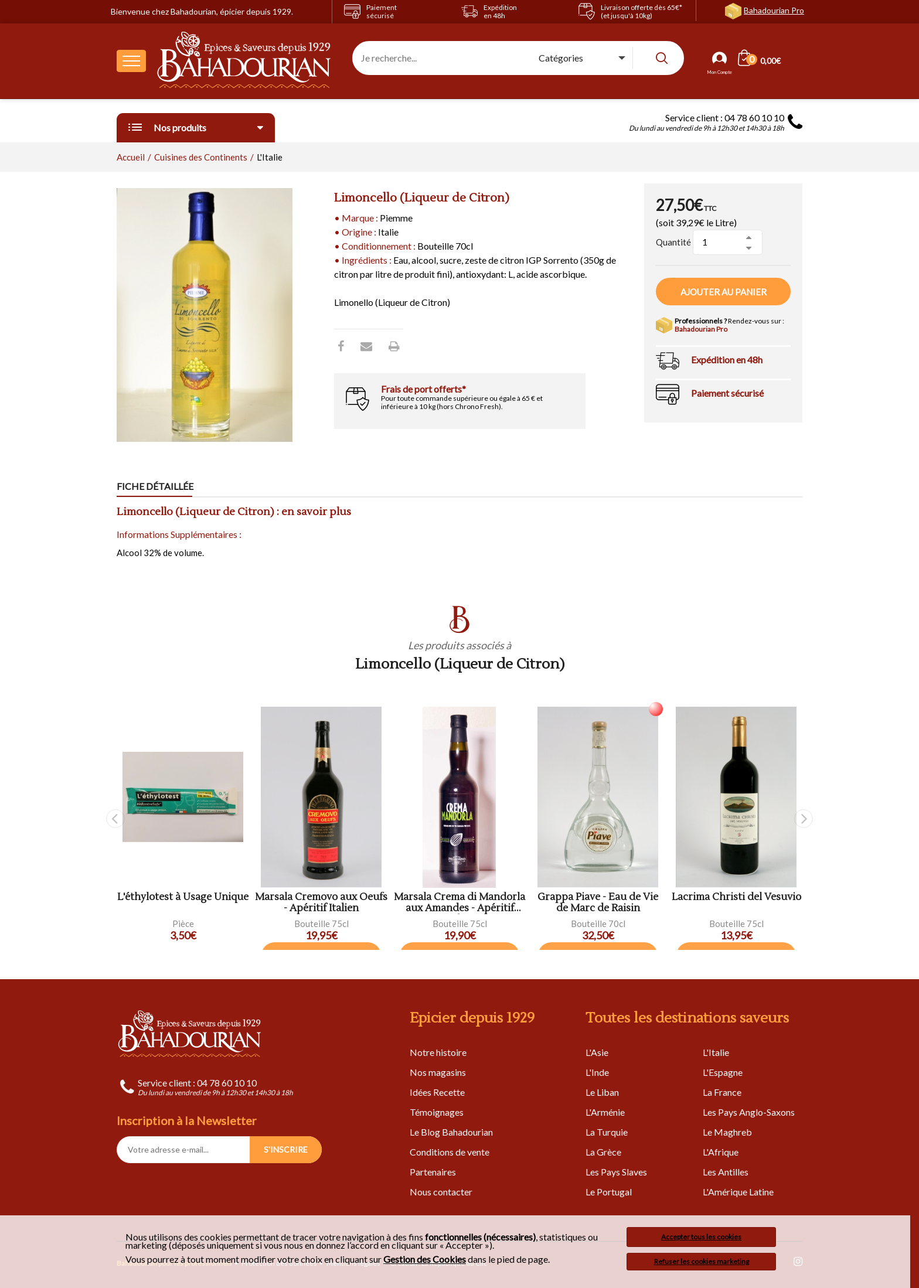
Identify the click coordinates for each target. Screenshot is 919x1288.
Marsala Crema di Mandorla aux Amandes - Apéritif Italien (459, 903)
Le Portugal (609, 1191)
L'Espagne (723, 1072)
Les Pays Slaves (616, 1171)
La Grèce (603, 1151)
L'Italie (716, 1052)
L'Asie (597, 1052)
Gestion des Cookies (424, 1259)
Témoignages (437, 1111)
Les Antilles (725, 1171)
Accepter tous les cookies (701, 1236)
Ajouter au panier (723, 292)
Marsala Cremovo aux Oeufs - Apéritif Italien (321, 903)
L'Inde (597, 1072)
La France (722, 1092)
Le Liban (602, 1092)
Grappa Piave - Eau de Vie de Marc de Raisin (597, 903)
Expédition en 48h (727, 359)
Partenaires (433, 1171)
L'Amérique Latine (738, 1191)
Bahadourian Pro (774, 10)
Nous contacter (441, 1191)
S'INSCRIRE (286, 1149)
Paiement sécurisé (727, 392)
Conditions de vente (449, 1151)
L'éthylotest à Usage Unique (183, 897)
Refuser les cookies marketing (701, 1261)
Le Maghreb (727, 1131)
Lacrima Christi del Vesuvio (736, 897)
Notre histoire (438, 1052)
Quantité (673, 242)
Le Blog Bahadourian (451, 1131)
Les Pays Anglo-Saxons (749, 1111)
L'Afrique (720, 1151)
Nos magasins (438, 1072)
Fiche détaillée (155, 486)
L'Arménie (605, 1111)
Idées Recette (437, 1092)
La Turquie (607, 1131)
